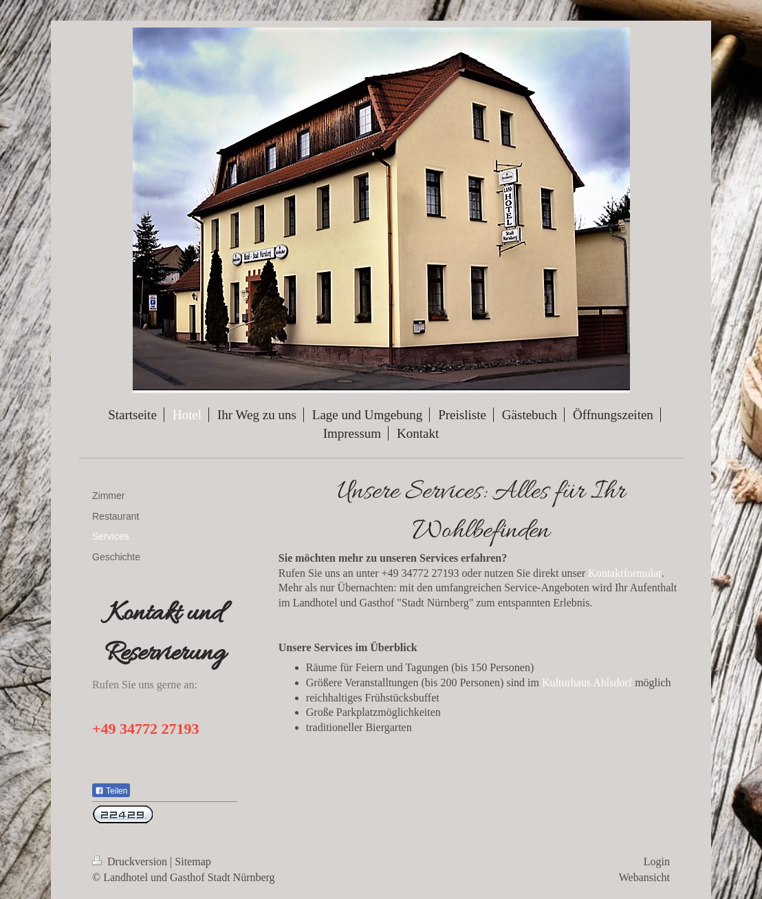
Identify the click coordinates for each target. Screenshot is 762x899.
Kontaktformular (625, 573)
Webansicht (644, 877)
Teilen (111, 791)
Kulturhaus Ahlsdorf (587, 682)
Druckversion (131, 861)
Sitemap (192, 861)
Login (657, 861)
